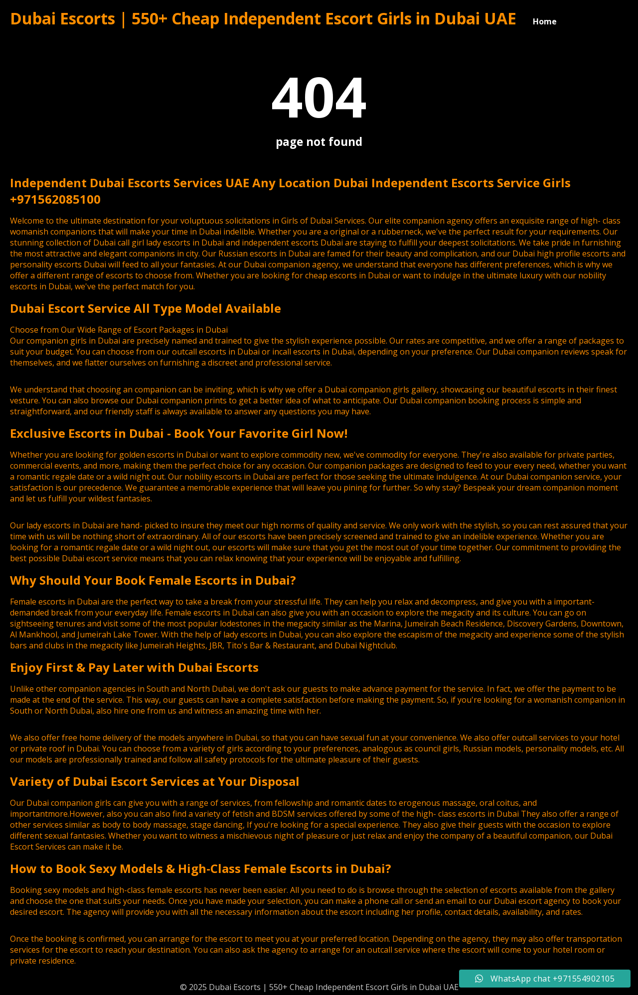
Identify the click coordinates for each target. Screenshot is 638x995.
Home (545, 21)
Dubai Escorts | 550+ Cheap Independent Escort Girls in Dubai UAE (263, 18)
